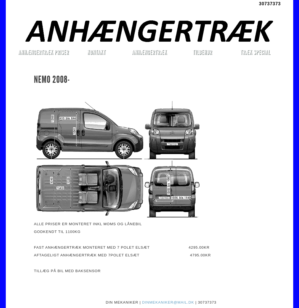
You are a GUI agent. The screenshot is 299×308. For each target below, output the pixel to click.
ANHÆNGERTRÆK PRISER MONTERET (43, 53)
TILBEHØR (202, 52)
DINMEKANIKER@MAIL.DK (168, 302)
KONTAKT (96, 52)
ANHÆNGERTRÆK (149, 52)
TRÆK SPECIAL (255, 52)
